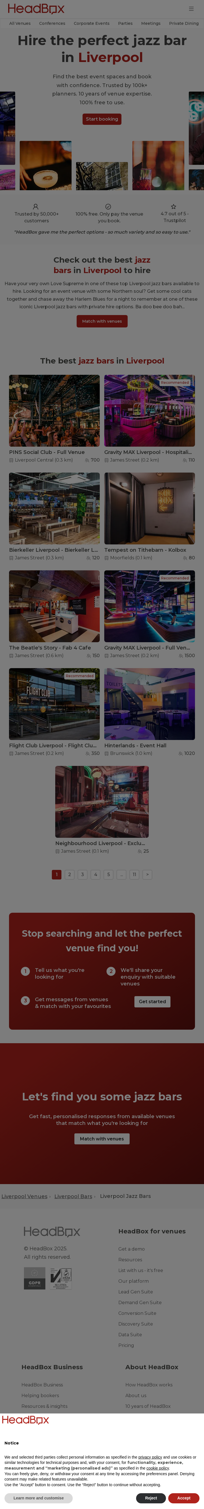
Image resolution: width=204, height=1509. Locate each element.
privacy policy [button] (150, 1457)
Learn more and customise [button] (39, 1498)
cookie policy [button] (158, 1468)
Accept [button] (183, 1498)
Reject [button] (151, 1498)
